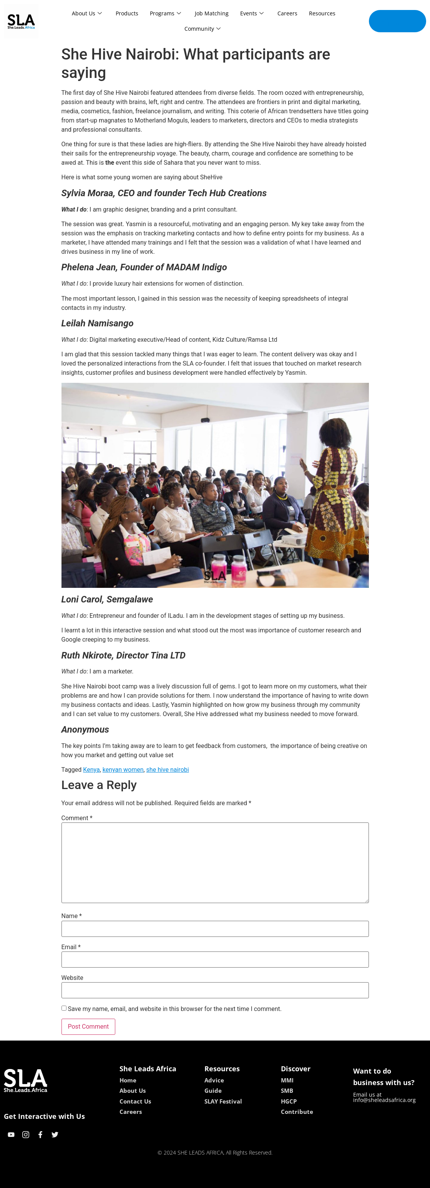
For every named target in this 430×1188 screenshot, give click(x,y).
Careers (287, 13)
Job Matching (212, 13)
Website (72, 978)
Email (71, 947)
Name (71, 916)
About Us (87, 13)
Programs (165, 13)
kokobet (166, 1179)
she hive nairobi (167, 769)
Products (127, 13)
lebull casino (195, 1179)
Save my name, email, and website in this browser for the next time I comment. (175, 1009)
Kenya (91, 769)
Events (252, 13)
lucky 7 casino (233, 1179)
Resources (322, 13)
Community (202, 28)
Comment (77, 818)
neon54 (264, 1179)
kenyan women (123, 769)
